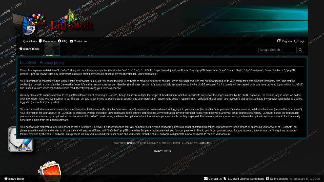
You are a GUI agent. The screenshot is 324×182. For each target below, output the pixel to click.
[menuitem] (47, 41)
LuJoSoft (203, 142)
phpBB (131, 142)
